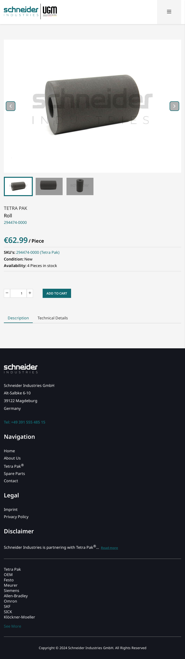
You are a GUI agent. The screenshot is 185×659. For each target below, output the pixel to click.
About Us (12, 458)
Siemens (11, 590)
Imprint (11, 509)
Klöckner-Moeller (19, 617)
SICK (8, 611)
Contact (11, 480)
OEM (8, 574)
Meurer (11, 585)
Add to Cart (56, 293)
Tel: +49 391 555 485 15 (24, 422)
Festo (9, 580)
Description (18, 318)
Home (9, 450)
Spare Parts (14, 473)
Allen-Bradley (16, 595)
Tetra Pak (15, 208)
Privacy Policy (16, 516)
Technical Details (53, 318)
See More (12, 626)
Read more (109, 548)
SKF (7, 606)
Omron (10, 601)
